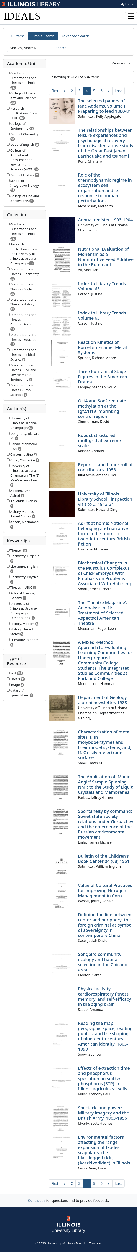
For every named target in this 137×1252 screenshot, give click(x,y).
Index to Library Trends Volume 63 (102, 286)
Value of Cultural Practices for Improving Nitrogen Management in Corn (105, 890)
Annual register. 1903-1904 (105, 220)
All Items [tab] (17, 36)
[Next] (109, 91)
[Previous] (64, 91)
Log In (127, 4)
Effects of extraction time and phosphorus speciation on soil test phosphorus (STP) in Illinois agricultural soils (104, 1078)
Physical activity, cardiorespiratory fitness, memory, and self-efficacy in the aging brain (104, 996)
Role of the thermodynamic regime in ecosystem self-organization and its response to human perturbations (105, 188)
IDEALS (22, 16)
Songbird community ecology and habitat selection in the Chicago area (102, 962)
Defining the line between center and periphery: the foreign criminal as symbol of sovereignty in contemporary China (105, 925)
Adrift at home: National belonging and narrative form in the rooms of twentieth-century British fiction (104, 533)
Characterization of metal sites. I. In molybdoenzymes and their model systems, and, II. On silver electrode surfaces (105, 745)
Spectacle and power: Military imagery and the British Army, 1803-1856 (103, 1113)
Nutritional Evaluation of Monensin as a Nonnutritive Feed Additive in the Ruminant (106, 256)
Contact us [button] (36, 1200)
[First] (55, 91)
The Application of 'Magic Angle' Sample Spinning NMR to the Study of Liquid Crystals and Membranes (106, 784)
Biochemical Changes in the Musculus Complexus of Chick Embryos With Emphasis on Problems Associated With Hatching (104, 573)
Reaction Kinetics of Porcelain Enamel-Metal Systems (102, 347)
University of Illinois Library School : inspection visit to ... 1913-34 (105, 499)
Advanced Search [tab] (75, 36)
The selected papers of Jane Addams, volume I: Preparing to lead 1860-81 (104, 106)
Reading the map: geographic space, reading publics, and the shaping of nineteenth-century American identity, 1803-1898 (105, 1036)
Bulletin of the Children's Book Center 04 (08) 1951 (104, 858)
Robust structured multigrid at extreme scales (99, 440)
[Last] (118, 91)
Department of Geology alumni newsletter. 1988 (102, 699)
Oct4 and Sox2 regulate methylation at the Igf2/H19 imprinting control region (102, 408)
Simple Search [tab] (43, 36)
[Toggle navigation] (131, 16)
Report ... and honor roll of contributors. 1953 (105, 467)
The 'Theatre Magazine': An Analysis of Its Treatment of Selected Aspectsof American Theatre (102, 613)
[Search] (30, 48)
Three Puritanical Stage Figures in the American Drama (102, 377)
